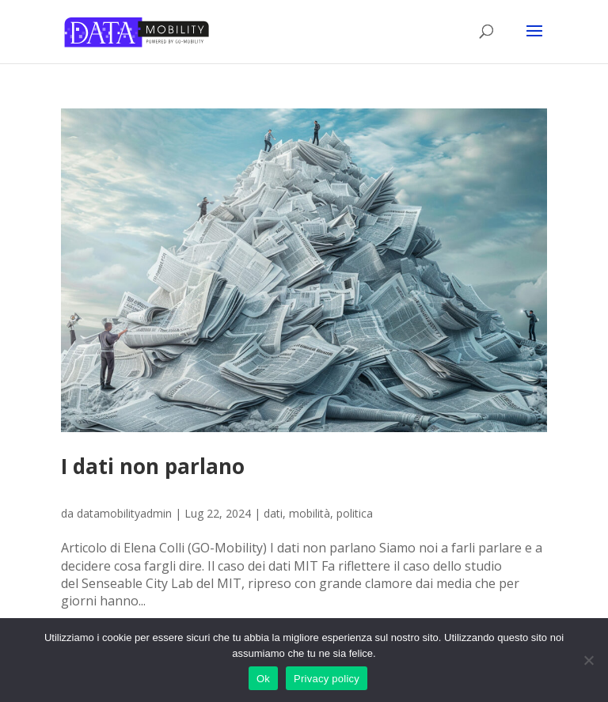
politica (354, 513)
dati (273, 513)
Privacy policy (326, 679)
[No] (588, 660)
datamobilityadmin (124, 513)
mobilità (309, 513)
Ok (263, 679)
